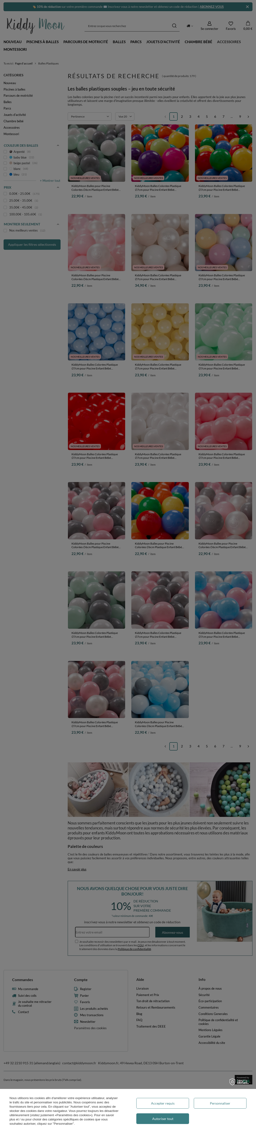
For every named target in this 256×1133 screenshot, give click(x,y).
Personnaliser (220, 1103)
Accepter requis (163, 1103)
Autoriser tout (162, 1119)
